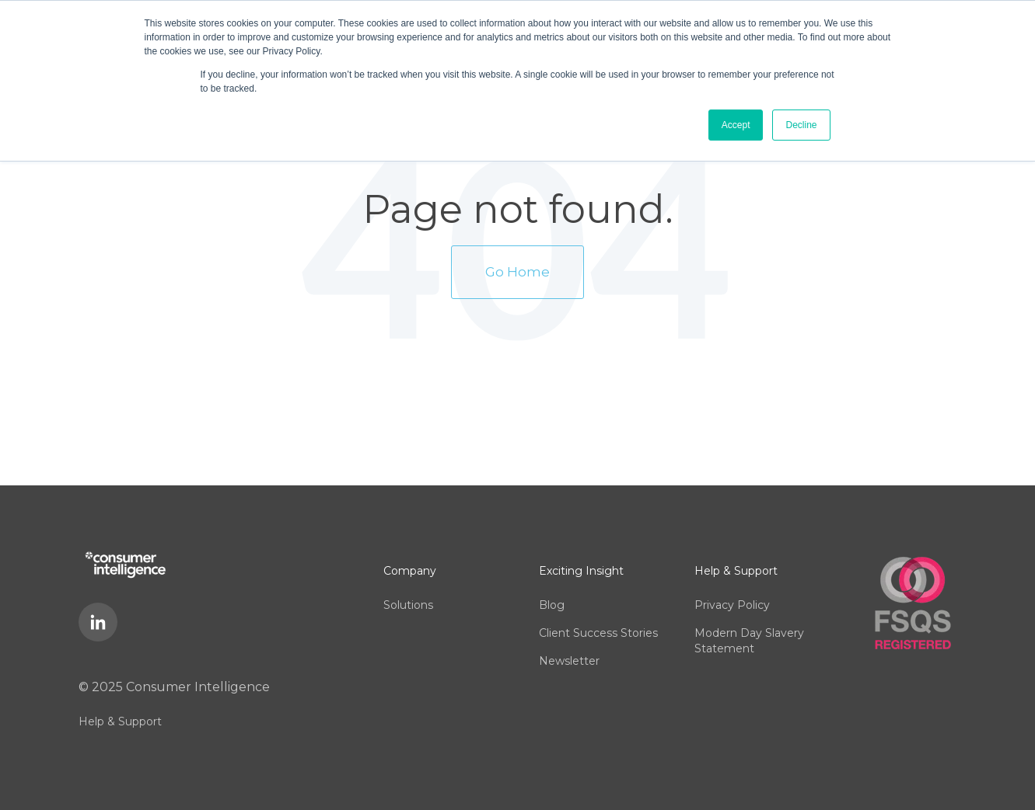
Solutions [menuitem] (408, 605)
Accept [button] (736, 125)
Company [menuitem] (409, 571)
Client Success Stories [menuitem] (598, 633)
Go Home (517, 272)
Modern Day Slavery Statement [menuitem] (749, 640)
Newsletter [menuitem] (569, 661)
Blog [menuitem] (552, 605)
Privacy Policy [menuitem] (732, 605)
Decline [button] (800, 125)
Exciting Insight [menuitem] (581, 571)
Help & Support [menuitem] (120, 721)
